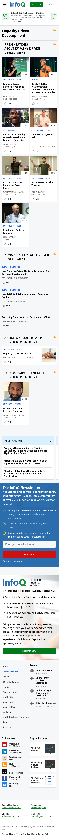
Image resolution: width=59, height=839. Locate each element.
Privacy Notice (8, 834)
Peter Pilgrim (9, 144)
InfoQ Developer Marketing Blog (16, 719)
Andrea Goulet (10, 357)
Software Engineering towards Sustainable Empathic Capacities (14, 137)
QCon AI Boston (44, 670)
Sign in (51, 4)
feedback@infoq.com (11, 807)
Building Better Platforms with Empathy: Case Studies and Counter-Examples (43, 88)
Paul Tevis (36, 147)
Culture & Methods (12, 80)
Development (9, 130)
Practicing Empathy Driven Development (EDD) (26, 317)
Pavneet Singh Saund (13, 192)
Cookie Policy (44, 834)
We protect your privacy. (13, 561)
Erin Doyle (8, 96)
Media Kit (7, 712)
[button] (29, 554)
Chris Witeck (9, 237)
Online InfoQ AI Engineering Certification (43, 693)
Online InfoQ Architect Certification (42, 680)
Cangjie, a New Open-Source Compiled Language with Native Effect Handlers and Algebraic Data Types (25, 451)
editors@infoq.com (10, 816)
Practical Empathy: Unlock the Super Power (12, 185)
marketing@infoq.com (41, 816)
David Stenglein (39, 96)
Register (36, 4)
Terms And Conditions (26, 834)
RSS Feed (55, 32)
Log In (6, 676)
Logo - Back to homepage (17, 4)
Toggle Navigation (4, 4)
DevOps (34, 80)
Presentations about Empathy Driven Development (22, 49)
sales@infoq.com (38, 807)
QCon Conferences (11, 681)
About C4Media (10, 707)
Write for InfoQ (10, 691)
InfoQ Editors (9, 696)
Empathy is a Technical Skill (17, 353)
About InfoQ (8, 701)
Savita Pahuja (8, 321)
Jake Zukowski (38, 192)
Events (6, 686)
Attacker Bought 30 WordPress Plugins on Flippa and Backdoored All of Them (25, 462)
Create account (10, 671)
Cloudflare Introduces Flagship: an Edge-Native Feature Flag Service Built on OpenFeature (25, 474)
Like (9, 103)
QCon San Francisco (46, 703)
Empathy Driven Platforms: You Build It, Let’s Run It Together (15, 87)
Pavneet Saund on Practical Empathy (12, 410)
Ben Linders (8, 278)
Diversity (7, 727)
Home (5, 666)
